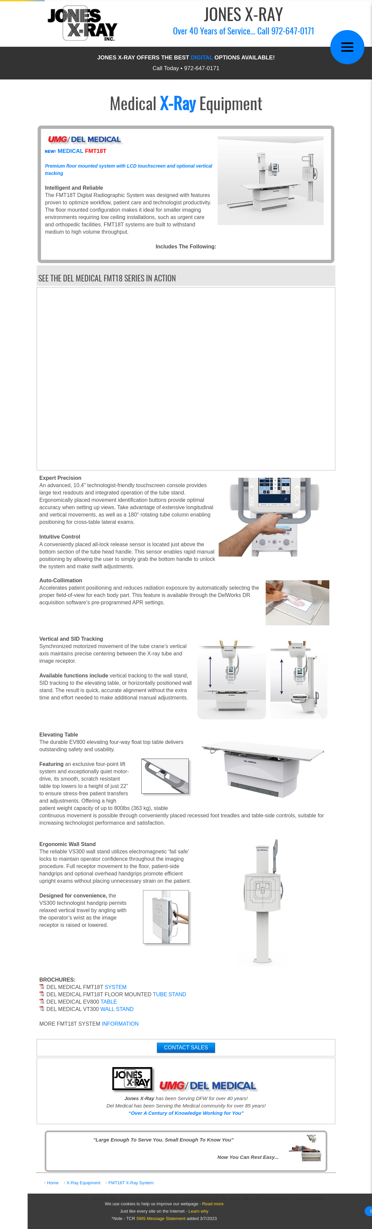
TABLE (109, 1002)
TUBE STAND (169, 994)
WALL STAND (117, 1009)
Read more (212, 1203)
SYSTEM (116, 987)
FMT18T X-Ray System (131, 1182)
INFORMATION (120, 1024)
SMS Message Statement (160, 1218)
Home (53, 1182)
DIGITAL (202, 57)
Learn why (198, 1211)
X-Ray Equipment (84, 1182)
